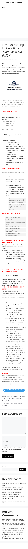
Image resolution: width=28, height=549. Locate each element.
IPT (5, 396)
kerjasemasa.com (14, 2)
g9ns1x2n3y (5, 537)
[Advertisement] (14, 24)
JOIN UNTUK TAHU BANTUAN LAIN (13, 390)
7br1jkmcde (5, 523)
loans (3, 529)
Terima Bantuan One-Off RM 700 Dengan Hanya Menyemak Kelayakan (13, 524)
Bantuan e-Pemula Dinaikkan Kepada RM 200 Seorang (12, 537)
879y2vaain (5, 533)
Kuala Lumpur (10, 396)
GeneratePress (14, 546)
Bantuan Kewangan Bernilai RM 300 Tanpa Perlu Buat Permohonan (13, 529)
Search (4, 467)
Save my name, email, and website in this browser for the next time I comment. (13, 449)
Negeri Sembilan (20, 396)
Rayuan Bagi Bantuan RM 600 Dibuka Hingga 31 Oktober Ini (13, 519)
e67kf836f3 (5, 519)
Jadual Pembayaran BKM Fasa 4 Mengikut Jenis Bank (12, 533)
